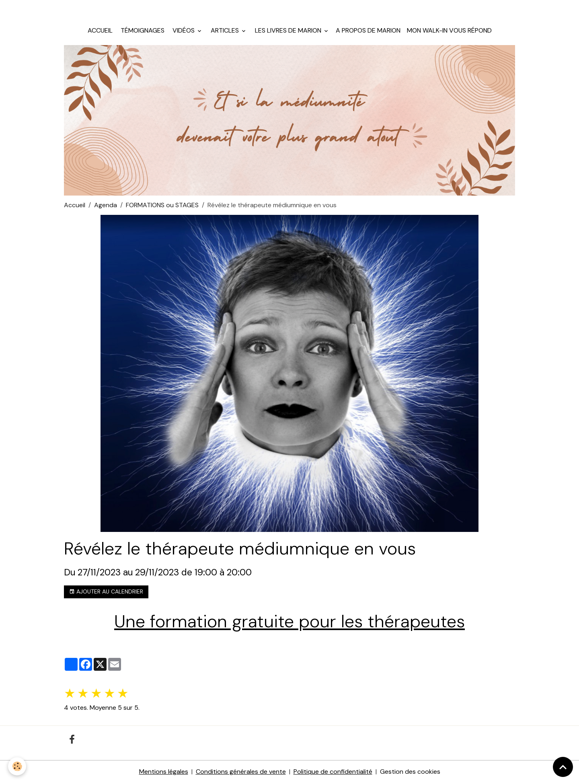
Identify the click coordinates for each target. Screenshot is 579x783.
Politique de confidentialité (333, 771)
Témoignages (141, 30)
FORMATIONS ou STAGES (162, 205)
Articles (224, 30)
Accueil (100, 30)
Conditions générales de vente (241, 771)
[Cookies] (17, 766)
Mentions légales (163, 771)
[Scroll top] (563, 767)
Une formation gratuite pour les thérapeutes (289, 621)
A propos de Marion (368, 30)
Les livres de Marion (288, 30)
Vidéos (183, 30)
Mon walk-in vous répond (449, 30)
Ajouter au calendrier (106, 591)
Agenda (105, 205)
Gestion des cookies (410, 771)
